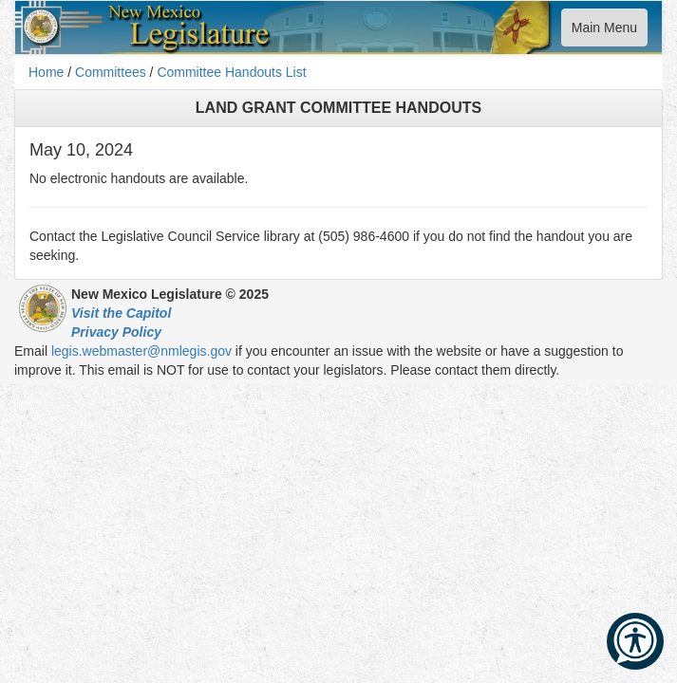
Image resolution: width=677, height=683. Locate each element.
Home (46, 72)
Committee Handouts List (231, 72)
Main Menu (604, 31)
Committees (110, 72)
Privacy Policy (116, 332)
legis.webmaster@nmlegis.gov (141, 351)
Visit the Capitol (121, 313)
